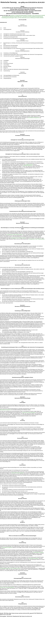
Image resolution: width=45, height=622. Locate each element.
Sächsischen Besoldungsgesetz (17, 472)
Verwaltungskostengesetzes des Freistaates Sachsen (10, 568)
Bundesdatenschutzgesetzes (33, 117)
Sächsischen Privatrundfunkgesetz (28, 412)
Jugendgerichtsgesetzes (27, 165)
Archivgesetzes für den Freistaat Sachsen (15, 234)
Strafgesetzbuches (29, 164)
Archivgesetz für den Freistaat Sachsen (18, 237)
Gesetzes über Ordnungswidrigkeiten (7, 587)
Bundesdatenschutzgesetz (7, 547)
